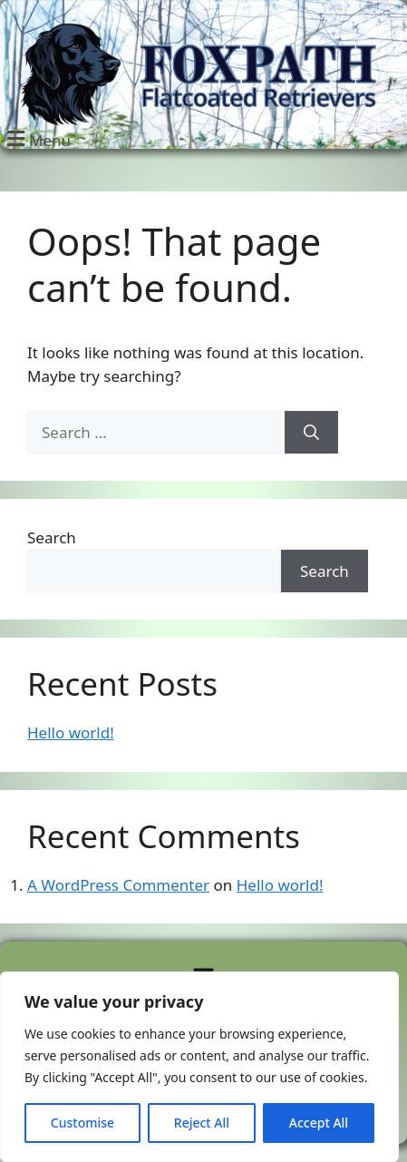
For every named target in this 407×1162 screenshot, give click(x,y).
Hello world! (70, 732)
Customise (82, 1122)
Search (51, 537)
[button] (36, 138)
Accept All (318, 1122)
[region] (199, 1067)
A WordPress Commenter (118, 884)
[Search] (311, 432)
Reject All (201, 1122)
